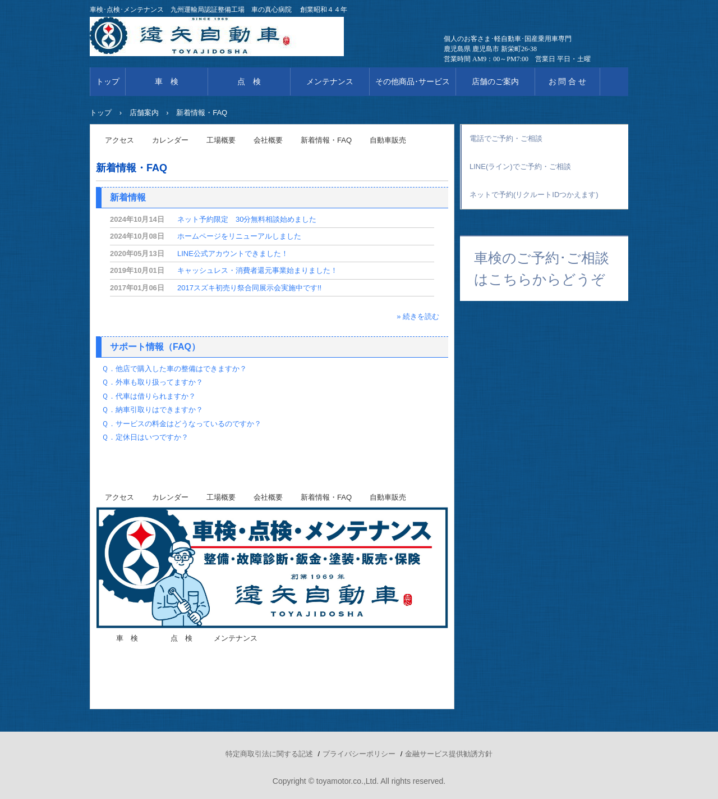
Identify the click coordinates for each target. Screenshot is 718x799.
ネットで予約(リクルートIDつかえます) (534, 194)
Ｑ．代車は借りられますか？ (149, 396)
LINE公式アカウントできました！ (232, 253)
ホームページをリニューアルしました (239, 236)
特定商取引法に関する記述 (269, 754)
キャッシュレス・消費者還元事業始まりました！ (257, 270)
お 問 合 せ (568, 81)
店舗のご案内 (495, 81)
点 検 (249, 81)
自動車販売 (388, 140)
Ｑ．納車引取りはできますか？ (152, 409)
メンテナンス (329, 81)
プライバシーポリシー (359, 754)
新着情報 (128, 197)
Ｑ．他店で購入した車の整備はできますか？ (174, 368)
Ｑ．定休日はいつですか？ (145, 437)
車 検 (166, 81)
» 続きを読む (418, 316)
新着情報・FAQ (326, 140)
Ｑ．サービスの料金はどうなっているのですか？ (181, 423)
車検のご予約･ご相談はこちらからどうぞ (541, 268)
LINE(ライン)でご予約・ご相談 (520, 166)
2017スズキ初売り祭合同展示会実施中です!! (249, 288)
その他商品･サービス (412, 81)
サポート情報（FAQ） (155, 346)
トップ (107, 81)
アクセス (119, 140)
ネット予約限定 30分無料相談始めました (246, 219)
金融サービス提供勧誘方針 (449, 754)
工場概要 (221, 140)
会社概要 (268, 140)
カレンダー (170, 140)
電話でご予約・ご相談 (506, 138)
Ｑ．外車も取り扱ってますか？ (152, 382)
